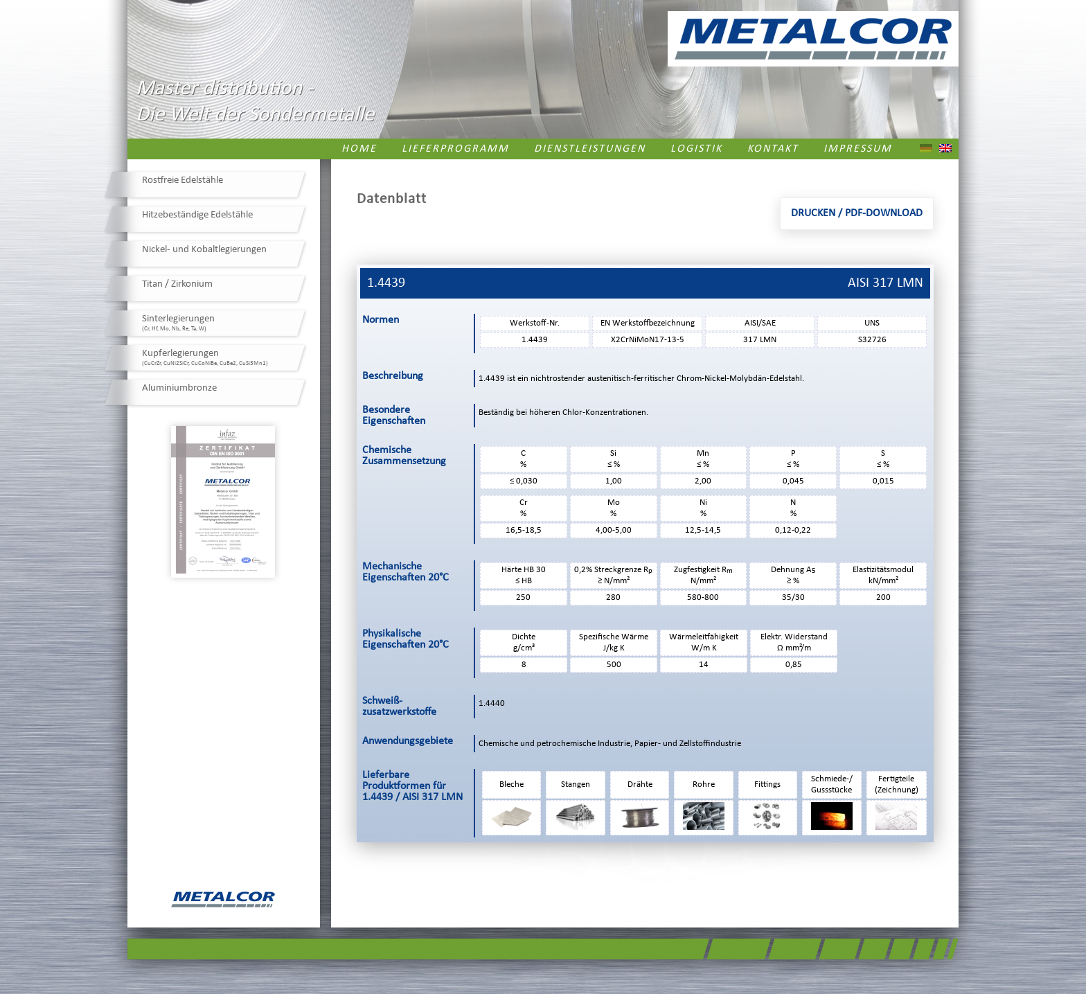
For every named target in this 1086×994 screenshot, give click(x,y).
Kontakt (773, 148)
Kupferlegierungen (205, 357)
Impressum (858, 148)
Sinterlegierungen (178, 323)
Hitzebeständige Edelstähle (197, 215)
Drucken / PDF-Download (857, 213)
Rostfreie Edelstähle (182, 180)
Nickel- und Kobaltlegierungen (204, 250)
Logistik (696, 148)
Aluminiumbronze (179, 388)
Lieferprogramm (455, 148)
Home (359, 148)
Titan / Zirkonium (177, 284)
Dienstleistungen (590, 148)
